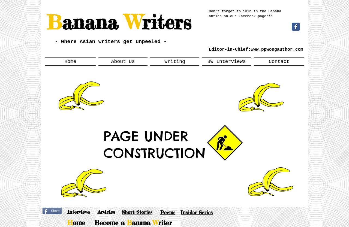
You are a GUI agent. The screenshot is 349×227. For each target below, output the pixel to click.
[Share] (52, 211)
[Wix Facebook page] (296, 27)
